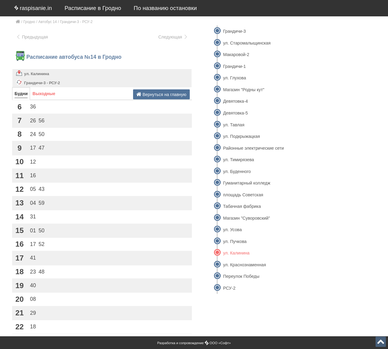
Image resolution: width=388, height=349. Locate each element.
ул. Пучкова (235, 241)
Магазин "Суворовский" (246, 218)
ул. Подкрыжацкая (241, 136)
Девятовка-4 (235, 101)
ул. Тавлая (233, 124)
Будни (21, 93)
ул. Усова (232, 229)
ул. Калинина (36, 74)
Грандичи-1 (234, 66)
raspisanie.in (33, 8)
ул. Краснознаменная (244, 264)
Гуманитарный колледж (246, 183)
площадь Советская (243, 194)
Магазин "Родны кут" (243, 89)
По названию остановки (165, 8)
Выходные (43, 93)
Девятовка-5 (235, 113)
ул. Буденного (237, 171)
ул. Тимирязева (238, 159)
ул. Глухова (234, 77)
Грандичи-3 (234, 31)
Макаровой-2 (236, 54)
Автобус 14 (47, 22)
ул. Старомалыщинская (247, 43)
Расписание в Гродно (93, 8)
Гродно (29, 22)
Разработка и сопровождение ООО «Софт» (194, 343)
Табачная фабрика (242, 206)
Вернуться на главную (161, 94)
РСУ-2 (229, 288)
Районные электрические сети (253, 148)
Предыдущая (32, 37)
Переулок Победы (241, 276)
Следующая (173, 37)
